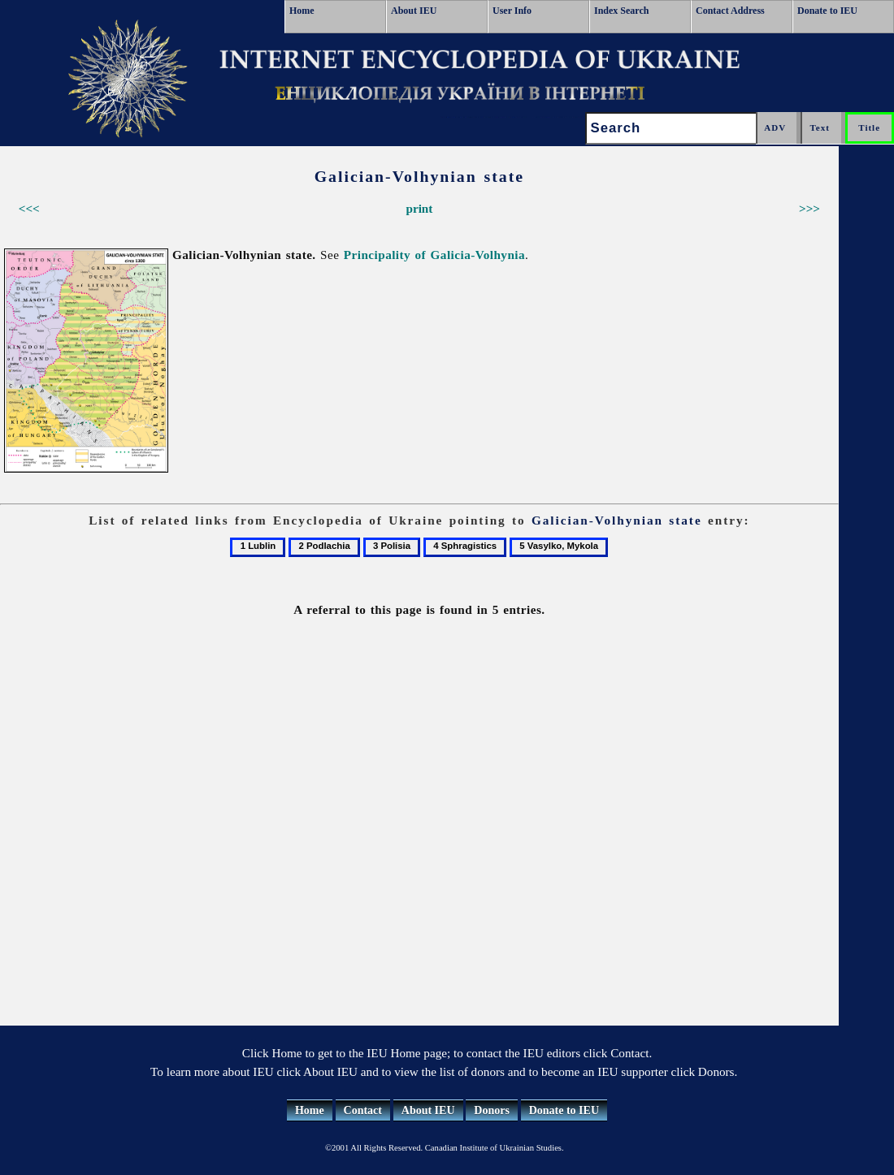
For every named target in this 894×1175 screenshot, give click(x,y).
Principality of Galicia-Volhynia (434, 254)
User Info (512, 10)
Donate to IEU (827, 10)
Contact (363, 1110)
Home (302, 10)
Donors (492, 1110)
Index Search (621, 10)
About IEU (413, 10)
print (419, 208)
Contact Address (730, 10)
